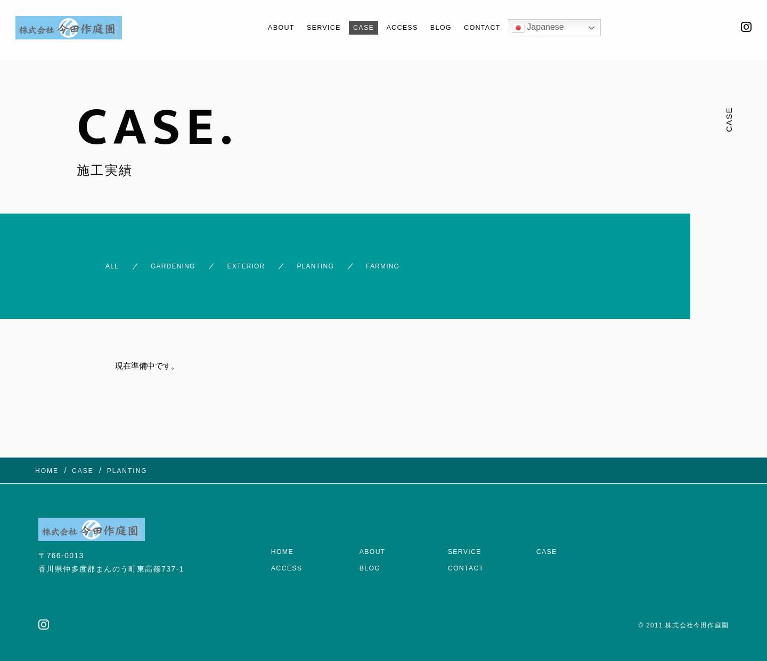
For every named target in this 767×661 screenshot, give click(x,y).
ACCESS (404, 27)
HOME (284, 530)
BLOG (448, 27)
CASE (360, 27)
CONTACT (495, 27)
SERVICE (316, 27)
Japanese (554, 27)
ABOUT (267, 27)
